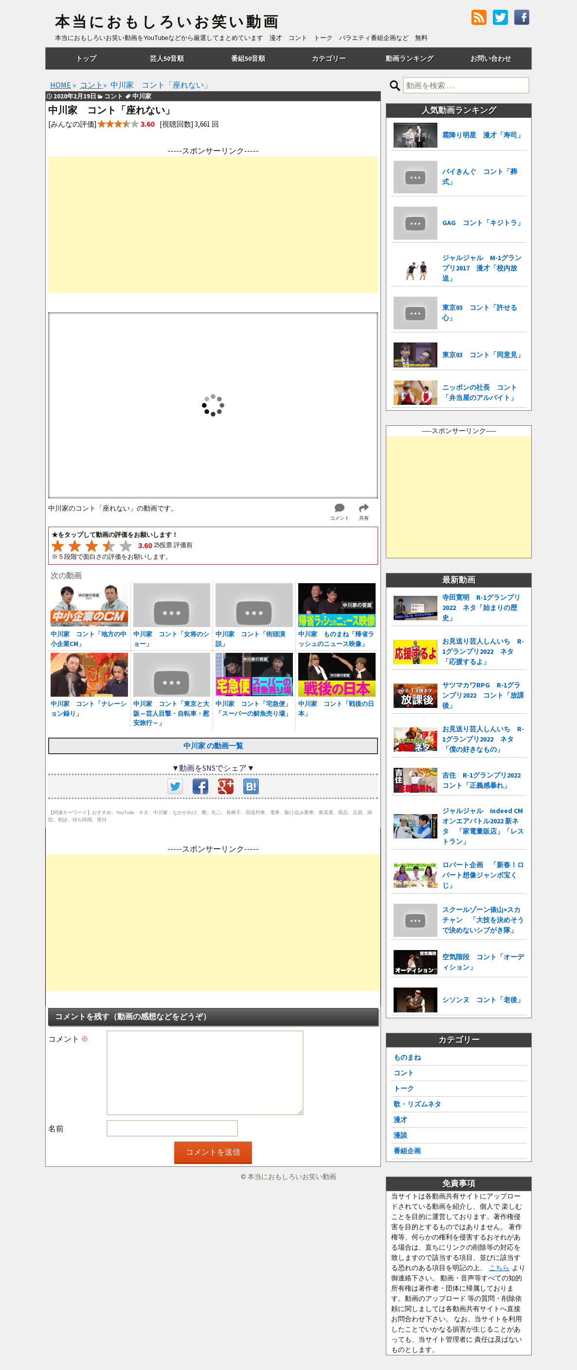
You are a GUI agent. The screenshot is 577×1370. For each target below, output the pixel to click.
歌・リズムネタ (417, 1104)
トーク (404, 1088)
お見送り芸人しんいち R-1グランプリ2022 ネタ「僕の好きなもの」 (483, 739)
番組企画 (407, 1150)
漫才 (400, 1119)
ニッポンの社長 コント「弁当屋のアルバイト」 (479, 392)
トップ (86, 58)
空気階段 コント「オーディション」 (483, 961)
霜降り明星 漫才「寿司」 (483, 135)
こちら (499, 1267)
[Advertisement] (213, 224)
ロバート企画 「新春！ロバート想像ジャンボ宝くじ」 (483, 875)
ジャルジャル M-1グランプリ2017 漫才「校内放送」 (482, 268)
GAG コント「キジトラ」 (483, 222)
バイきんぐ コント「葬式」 (479, 176)
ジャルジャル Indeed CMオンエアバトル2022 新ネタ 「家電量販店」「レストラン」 (483, 826)
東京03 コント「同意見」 (483, 354)
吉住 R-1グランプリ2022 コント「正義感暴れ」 (484, 780)
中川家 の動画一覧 (213, 745)
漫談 (400, 1135)
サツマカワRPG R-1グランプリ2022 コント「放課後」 (483, 695)
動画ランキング (409, 58)
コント (404, 1072)
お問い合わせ (490, 58)
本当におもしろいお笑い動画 (167, 22)
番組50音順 (248, 58)
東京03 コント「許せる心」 (479, 312)
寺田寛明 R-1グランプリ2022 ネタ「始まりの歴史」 (481, 607)
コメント (68, 1039)
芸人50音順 (167, 58)
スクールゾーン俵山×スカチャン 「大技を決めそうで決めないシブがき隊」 (483, 919)
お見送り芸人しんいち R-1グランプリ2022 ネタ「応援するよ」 (483, 651)
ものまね (407, 1057)
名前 (56, 1128)
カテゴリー (329, 58)
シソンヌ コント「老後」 (483, 999)
